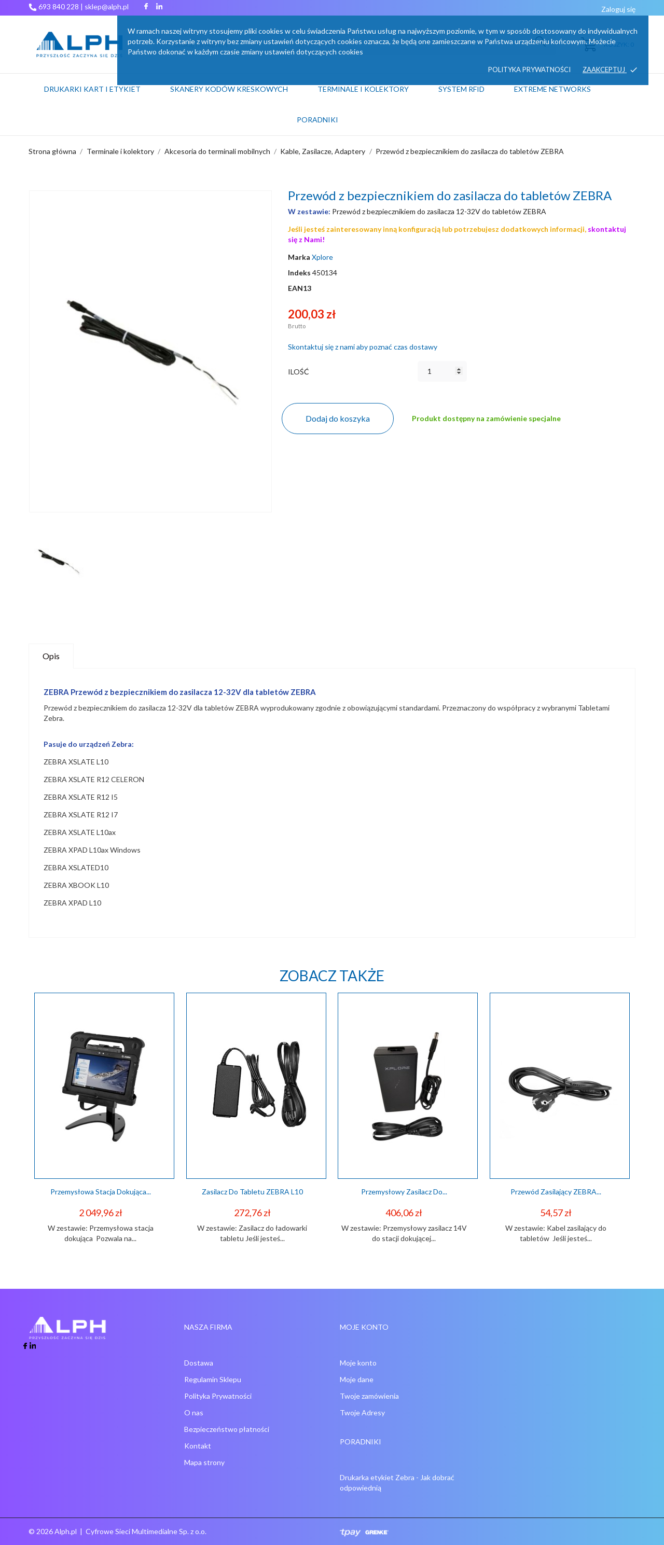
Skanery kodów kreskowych (229, 89)
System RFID (461, 89)
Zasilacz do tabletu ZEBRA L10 (252, 1191)
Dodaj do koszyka (338, 418)
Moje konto (358, 1362)
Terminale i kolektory (363, 89)
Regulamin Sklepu (212, 1379)
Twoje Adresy (362, 1412)
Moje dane (357, 1379)
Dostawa (198, 1362)
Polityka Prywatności (218, 1395)
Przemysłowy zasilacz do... (404, 1191)
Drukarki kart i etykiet (92, 89)
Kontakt (197, 1445)
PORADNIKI (317, 119)
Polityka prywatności (529, 69)
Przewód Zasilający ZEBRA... (555, 1191)
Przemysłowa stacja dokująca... (100, 1191)
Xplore (322, 257)
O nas (193, 1412)
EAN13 (299, 288)
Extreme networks (552, 89)
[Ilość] (442, 371)
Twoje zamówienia (369, 1395)
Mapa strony (204, 1462)
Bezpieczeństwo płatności (226, 1429)
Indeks (299, 272)
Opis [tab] (51, 656)
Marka (299, 257)
